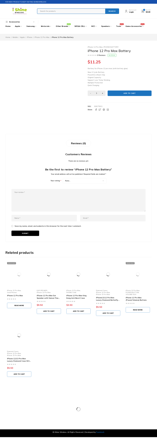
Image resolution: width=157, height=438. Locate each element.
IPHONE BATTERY (111, 47)
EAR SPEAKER (42, 290)
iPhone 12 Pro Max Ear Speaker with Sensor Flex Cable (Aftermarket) (48, 298)
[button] (49, 311)
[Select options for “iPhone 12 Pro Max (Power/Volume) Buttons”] (138, 310)
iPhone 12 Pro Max (41, 37)
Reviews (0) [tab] (78, 143)
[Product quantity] (97, 93)
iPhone (29, 37)
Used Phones (12, 292)
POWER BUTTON (132, 292)
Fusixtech (100, 432)
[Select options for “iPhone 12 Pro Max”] (19, 305)
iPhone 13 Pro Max (103, 294)
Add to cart (130, 93)
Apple (22, 37)
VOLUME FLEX (131, 294)
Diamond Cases (101, 290)
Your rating (56, 181)
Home (7, 37)
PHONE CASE (71, 292)
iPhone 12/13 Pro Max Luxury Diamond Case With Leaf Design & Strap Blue (19, 361)
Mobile (15, 37)
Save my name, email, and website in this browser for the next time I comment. (48, 226)
